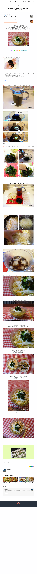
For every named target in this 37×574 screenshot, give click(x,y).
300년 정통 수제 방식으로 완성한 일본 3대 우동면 (10, 16)
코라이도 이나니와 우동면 (7, 15)
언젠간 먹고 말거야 (7, 489)
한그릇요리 (21, 1)
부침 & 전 (18, 1)
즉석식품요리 (29, 1)
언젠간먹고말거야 (16, 9)
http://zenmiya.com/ (6, 14)
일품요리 (11, 1)
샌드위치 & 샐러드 (25, 1)
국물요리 (8, 1)
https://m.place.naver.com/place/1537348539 (9, 19)
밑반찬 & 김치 (14, 1)
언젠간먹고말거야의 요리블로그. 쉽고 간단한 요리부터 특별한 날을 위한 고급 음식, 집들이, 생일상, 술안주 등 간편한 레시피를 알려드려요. (17, 491)
